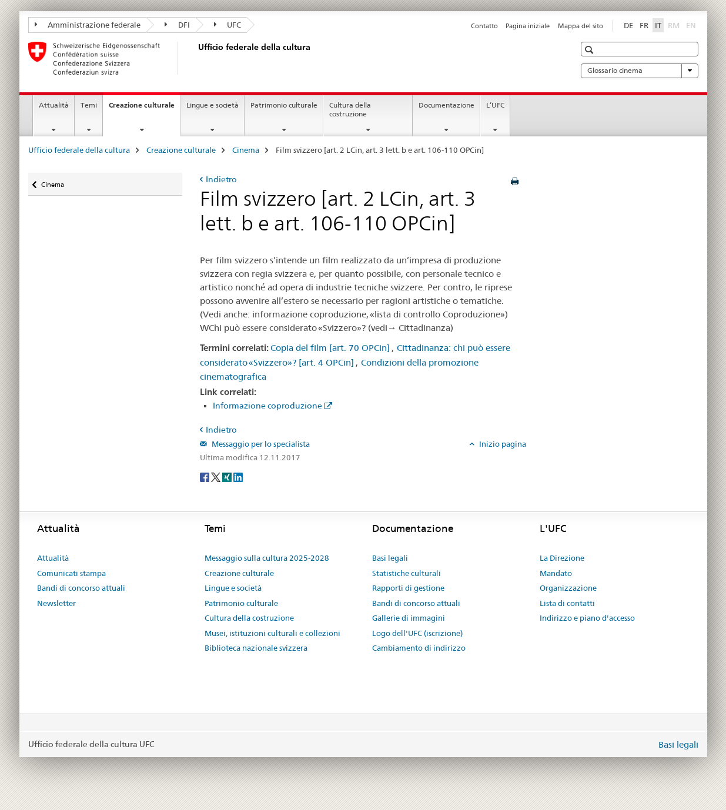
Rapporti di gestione (408, 588)
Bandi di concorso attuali (81, 588)
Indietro (221, 179)
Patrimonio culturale (283, 105)
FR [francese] (644, 25)
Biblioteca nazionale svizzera (256, 647)
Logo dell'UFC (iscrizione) (417, 633)
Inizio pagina (501, 443)
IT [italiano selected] (658, 25)
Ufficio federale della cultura (79, 150)
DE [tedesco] (628, 25)
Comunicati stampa (71, 573)
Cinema (245, 150)
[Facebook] (205, 476)
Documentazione (446, 105)
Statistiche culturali (406, 573)
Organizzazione (568, 588)
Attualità (54, 105)
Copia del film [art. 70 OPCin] (330, 347)
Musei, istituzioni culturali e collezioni (272, 633)
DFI (177, 25)
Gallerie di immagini (408, 617)
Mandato (556, 573)
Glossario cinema (639, 70)
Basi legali (390, 558)
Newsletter (56, 603)
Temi (89, 105)
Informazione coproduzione (267, 405)
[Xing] (227, 476)
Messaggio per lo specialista (260, 443)
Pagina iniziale (528, 26)
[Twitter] (216, 476)
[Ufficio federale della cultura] (195, 58)
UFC (228, 25)
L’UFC (495, 105)
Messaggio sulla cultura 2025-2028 (267, 558)
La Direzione (562, 558)
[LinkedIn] (238, 476)
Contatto (484, 26)
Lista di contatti (567, 603)
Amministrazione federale (88, 25)
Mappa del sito (580, 26)
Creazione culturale (144, 109)
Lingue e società (212, 105)
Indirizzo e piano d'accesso (587, 617)
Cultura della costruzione (350, 109)
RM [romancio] (675, 24)
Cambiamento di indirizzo (419, 647)
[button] (590, 49)
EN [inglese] (692, 24)
